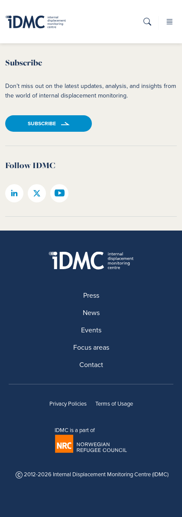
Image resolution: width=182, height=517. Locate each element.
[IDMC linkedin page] (14, 193)
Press (91, 295)
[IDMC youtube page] (59, 193)
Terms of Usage (114, 404)
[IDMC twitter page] (37, 193)
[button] (147, 24)
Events (91, 330)
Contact (91, 365)
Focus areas (91, 347)
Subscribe (42, 123)
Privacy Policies (68, 404)
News (91, 313)
